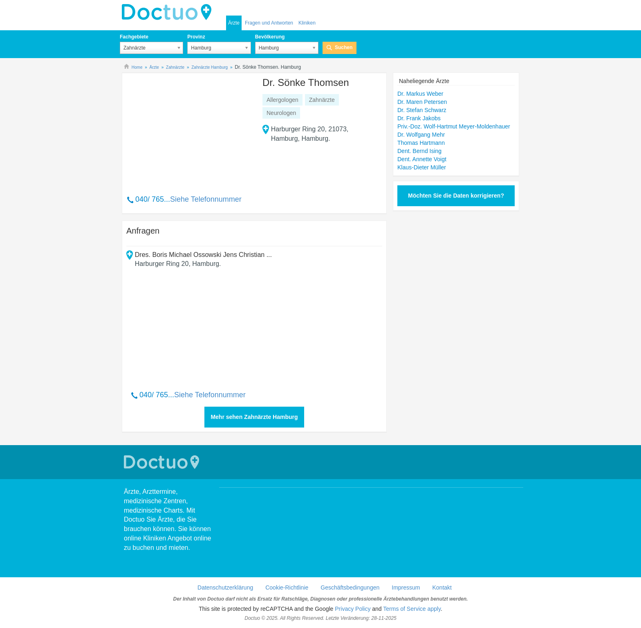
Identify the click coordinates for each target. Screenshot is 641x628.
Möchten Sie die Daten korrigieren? (456, 195)
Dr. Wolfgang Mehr (421, 134)
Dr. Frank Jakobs (419, 118)
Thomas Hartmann (421, 143)
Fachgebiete (134, 36)
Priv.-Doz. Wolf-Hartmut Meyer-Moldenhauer (453, 126)
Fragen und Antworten (269, 23)
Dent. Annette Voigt (421, 159)
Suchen (343, 47)
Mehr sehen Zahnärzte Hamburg (254, 417)
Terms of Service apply (412, 608)
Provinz (196, 36)
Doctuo (169, 12)
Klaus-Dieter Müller (421, 167)
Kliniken (307, 23)
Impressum (406, 587)
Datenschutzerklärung (225, 587)
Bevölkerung (270, 36)
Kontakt (441, 587)
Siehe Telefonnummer (206, 199)
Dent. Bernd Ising (419, 151)
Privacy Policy (352, 608)
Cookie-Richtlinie (286, 587)
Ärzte (234, 23)
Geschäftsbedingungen (349, 587)
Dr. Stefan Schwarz (421, 110)
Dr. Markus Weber (420, 93)
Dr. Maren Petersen (422, 102)
